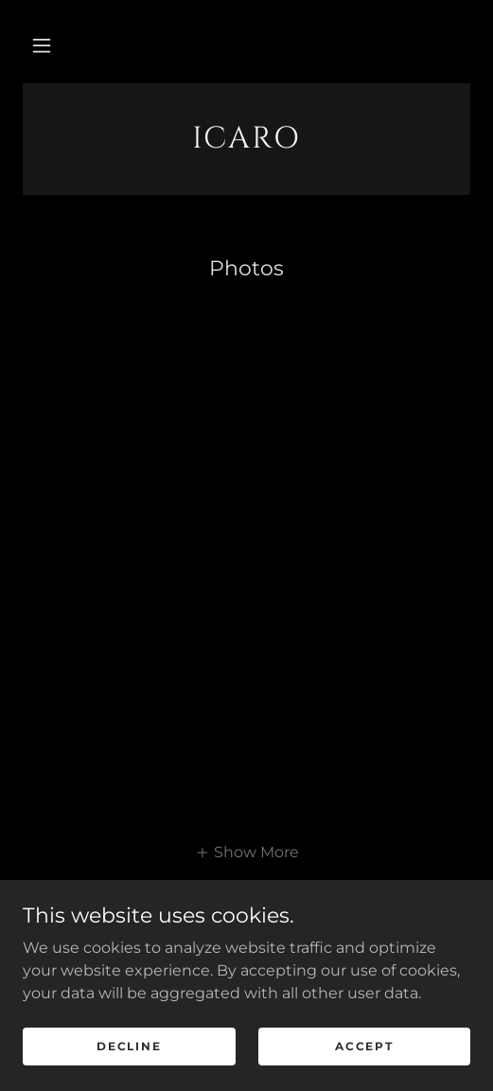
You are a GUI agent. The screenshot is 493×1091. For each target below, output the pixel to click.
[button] (42, 45)
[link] (246, 139)
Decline (129, 1046)
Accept (364, 1046)
